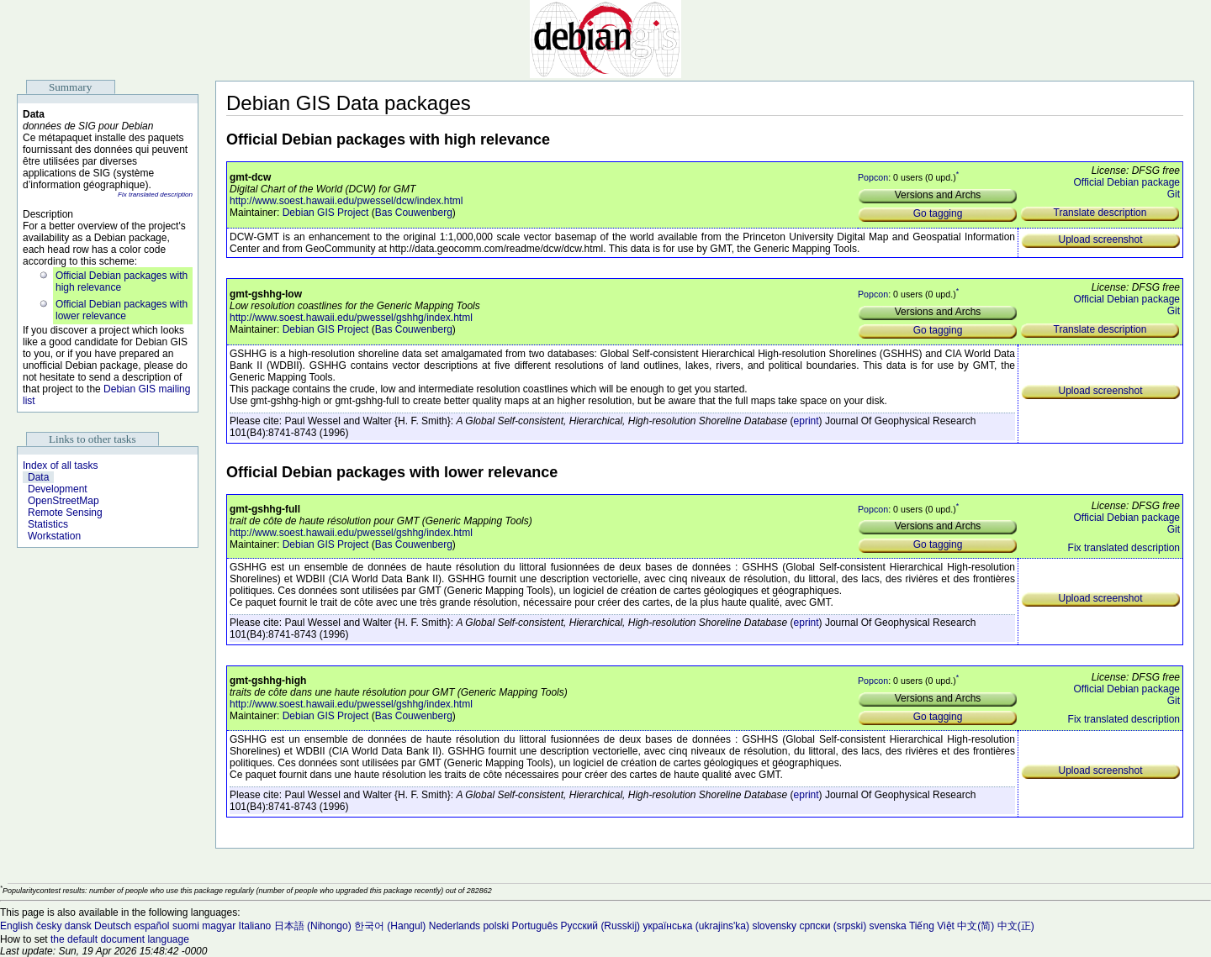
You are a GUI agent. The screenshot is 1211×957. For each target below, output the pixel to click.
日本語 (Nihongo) (313, 926)
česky (49, 926)
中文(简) (975, 926)
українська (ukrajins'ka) (696, 926)
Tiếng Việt (932, 926)
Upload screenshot (1100, 239)
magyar (218, 926)
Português (534, 926)
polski (496, 926)
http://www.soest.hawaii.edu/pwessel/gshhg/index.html (351, 317)
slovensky (774, 926)
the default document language (119, 939)
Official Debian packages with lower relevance (122, 310)
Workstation (54, 536)
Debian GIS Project (326, 212)
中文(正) (1015, 926)
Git (1173, 194)
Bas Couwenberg (413, 212)
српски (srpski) (832, 926)
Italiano (255, 926)
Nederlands (454, 926)
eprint (806, 421)
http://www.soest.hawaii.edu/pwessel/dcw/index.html (346, 201)
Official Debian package (1126, 182)
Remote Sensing (65, 512)
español (151, 926)
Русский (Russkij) (601, 926)
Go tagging (938, 213)
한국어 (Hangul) (390, 926)
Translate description (1100, 212)
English (16, 926)
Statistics (48, 524)
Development (57, 489)
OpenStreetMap (63, 501)
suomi (185, 926)
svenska (888, 926)
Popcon (873, 177)
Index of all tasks (60, 465)
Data (38, 477)
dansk (78, 926)
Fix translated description (155, 194)
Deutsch (112, 926)
